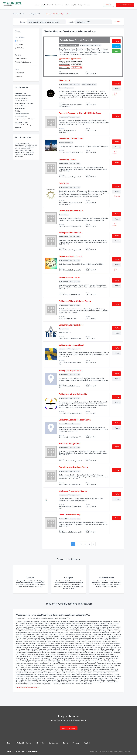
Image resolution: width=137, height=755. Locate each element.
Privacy (76, 743)
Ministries (20, 73)
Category (23, 22)
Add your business (84, 5)
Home (37, 5)
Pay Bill (74, 5)
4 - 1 (114, 94)
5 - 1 (114, 224)
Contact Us (59, 5)
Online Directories (23, 743)
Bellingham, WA (35, 14)
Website (117, 46)
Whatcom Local (18, 14)
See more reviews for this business (27, 687)
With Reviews (22, 58)
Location (71, 22)
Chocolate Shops (21, 116)
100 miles (20, 48)
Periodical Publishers (22, 106)
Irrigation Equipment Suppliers (25, 119)
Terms (65, 743)
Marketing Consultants (23, 95)
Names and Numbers (30, 751)
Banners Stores (20, 108)
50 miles (20, 44)
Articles (67, 5)
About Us (50, 5)
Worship (20, 76)
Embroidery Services (22, 113)
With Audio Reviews (24, 62)
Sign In (108, 5)
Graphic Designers (21, 101)
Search (43, 5)
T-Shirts (18, 111)
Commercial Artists (21, 98)
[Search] (117, 22)
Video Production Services (24, 103)
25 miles (20, 41)
